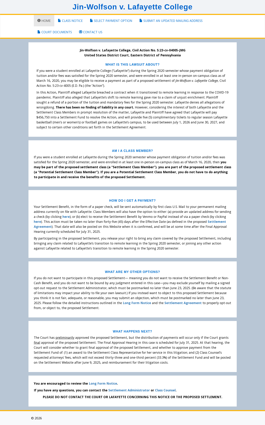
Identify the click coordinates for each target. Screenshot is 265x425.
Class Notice (70, 20)
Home (44, 20)
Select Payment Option (111, 20)
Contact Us (90, 32)
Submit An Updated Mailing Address (171, 20)
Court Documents (54, 32)
